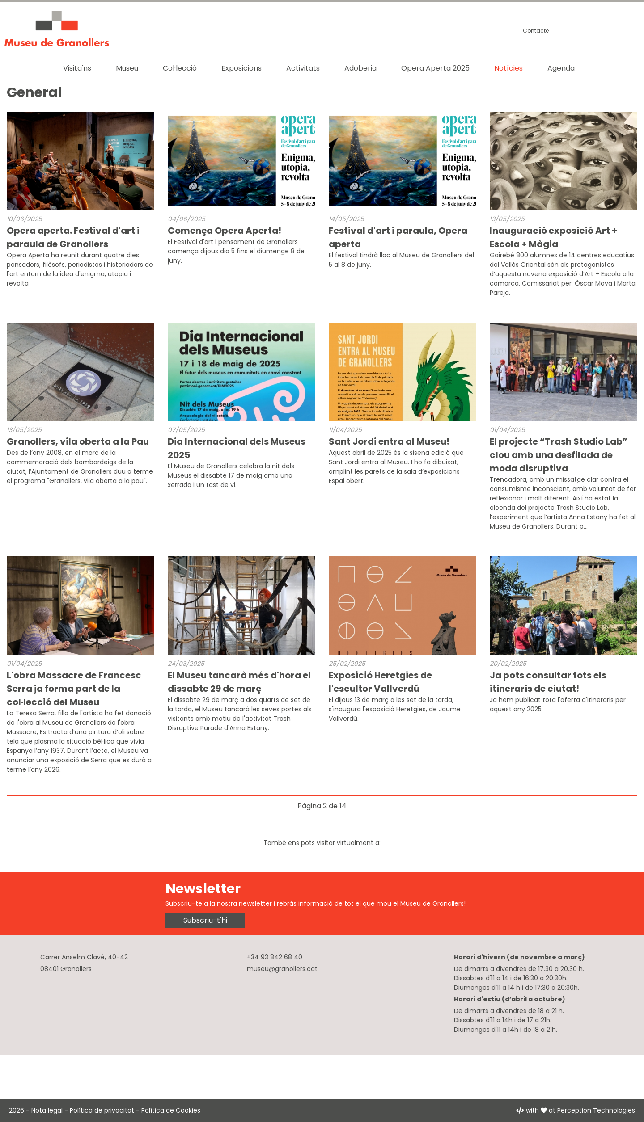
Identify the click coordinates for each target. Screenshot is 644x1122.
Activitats (303, 68)
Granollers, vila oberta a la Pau (78, 441)
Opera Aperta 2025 (435, 68)
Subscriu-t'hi (205, 920)
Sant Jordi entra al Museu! (389, 441)
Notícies (508, 68)
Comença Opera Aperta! (224, 230)
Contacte (536, 30)
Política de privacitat (102, 1110)
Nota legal (47, 1110)
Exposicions (241, 68)
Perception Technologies (596, 1110)
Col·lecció (180, 68)
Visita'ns (77, 68)
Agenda (561, 68)
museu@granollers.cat (282, 968)
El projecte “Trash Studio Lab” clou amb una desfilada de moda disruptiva (558, 455)
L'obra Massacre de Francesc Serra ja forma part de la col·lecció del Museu (74, 688)
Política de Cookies (170, 1110)
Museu (127, 68)
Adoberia (360, 68)
